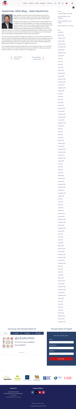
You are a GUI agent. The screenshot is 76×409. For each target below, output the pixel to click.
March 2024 (61, 105)
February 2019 (61, 280)
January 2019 (61, 283)
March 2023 (61, 140)
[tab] (5, 333)
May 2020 (60, 239)
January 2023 (61, 146)
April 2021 (60, 207)
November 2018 (62, 289)
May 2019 (60, 272)
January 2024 (61, 111)
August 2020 (61, 231)
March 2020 (61, 245)
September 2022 (62, 158)
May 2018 (60, 307)
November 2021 (62, 187)
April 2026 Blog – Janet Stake (65, 13)
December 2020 (62, 219)
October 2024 (61, 85)
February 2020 (61, 248)
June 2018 (60, 304)
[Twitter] (36, 392)
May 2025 (60, 64)
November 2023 (62, 117)
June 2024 (60, 96)
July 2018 (60, 301)
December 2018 (62, 286)
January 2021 (61, 216)
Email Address (53, 345)
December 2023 (62, 114)
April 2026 (60, 32)
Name (51, 339)
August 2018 (61, 298)
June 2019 (60, 269)
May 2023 (60, 134)
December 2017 (62, 321)
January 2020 (61, 251)
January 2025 (61, 76)
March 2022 (61, 175)
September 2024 (62, 87)
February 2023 (61, 143)
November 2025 (62, 47)
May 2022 (60, 169)
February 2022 (61, 178)
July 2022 (60, 163)
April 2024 (60, 102)
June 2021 (60, 201)
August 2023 (61, 125)
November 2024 (62, 82)
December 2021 (62, 184)
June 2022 (60, 166)
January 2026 (61, 41)
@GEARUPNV (24, 338)
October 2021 (61, 190)
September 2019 (62, 263)
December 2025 (62, 44)
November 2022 (62, 152)
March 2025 (61, 70)
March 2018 (61, 313)
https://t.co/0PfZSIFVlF (29, 342)
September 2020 (62, 228)
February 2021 (61, 213)
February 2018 (61, 315)
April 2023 (60, 137)
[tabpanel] (22, 345)
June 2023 (60, 131)
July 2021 (60, 199)
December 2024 (62, 79)
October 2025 (61, 49)
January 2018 (61, 318)
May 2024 (60, 99)
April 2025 (60, 67)
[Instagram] (43, 392)
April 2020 (60, 242)
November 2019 (62, 257)
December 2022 (62, 149)
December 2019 (62, 254)
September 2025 (62, 52)
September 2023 (62, 123)
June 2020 (60, 237)
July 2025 (60, 58)
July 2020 (60, 234)
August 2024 (61, 90)
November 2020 (62, 222)
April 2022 (60, 172)
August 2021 (61, 196)
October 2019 (61, 260)
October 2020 (61, 225)
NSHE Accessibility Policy (38, 403)
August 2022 (61, 161)
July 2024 (60, 93)
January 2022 (61, 181)
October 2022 (61, 155)
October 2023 (61, 120)
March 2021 (61, 210)
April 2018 (60, 310)
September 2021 (62, 193)
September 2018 (62, 295)
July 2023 (60, 128)
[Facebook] (32, 392)
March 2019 (61, 277)
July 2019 (60, 266)
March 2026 (61, 35)
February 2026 (61, 38)
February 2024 (61, 108)
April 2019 (60, 275)
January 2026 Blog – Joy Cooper (65, 25)
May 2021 (60, 204)
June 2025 (60, 61)
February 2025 (61, 73)
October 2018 (61, 292)
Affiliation (52, 351)
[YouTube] (39, 392)
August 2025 (61, 55)
